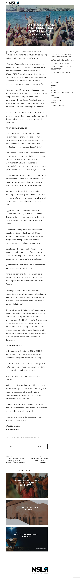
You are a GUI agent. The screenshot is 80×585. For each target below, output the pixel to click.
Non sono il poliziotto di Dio (60, 72)
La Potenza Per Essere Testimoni (62, 60)
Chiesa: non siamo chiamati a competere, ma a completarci (26, 484)
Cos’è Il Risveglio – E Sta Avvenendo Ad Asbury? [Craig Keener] (15, 461)
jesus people (21, 437)
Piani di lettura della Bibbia (60, 63)
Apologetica (56, 83)
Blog (53, 87)
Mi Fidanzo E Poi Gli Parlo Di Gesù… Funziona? (39, 460)
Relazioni (55, 98)
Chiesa (39, 20)
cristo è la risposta (11, 437)
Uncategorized (57, 105)
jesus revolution (30, 437)
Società (54, 103)
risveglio (38, 437)
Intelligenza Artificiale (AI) (62, 93)
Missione (54, 95)
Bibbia (53, 85)
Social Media (56, 100)
